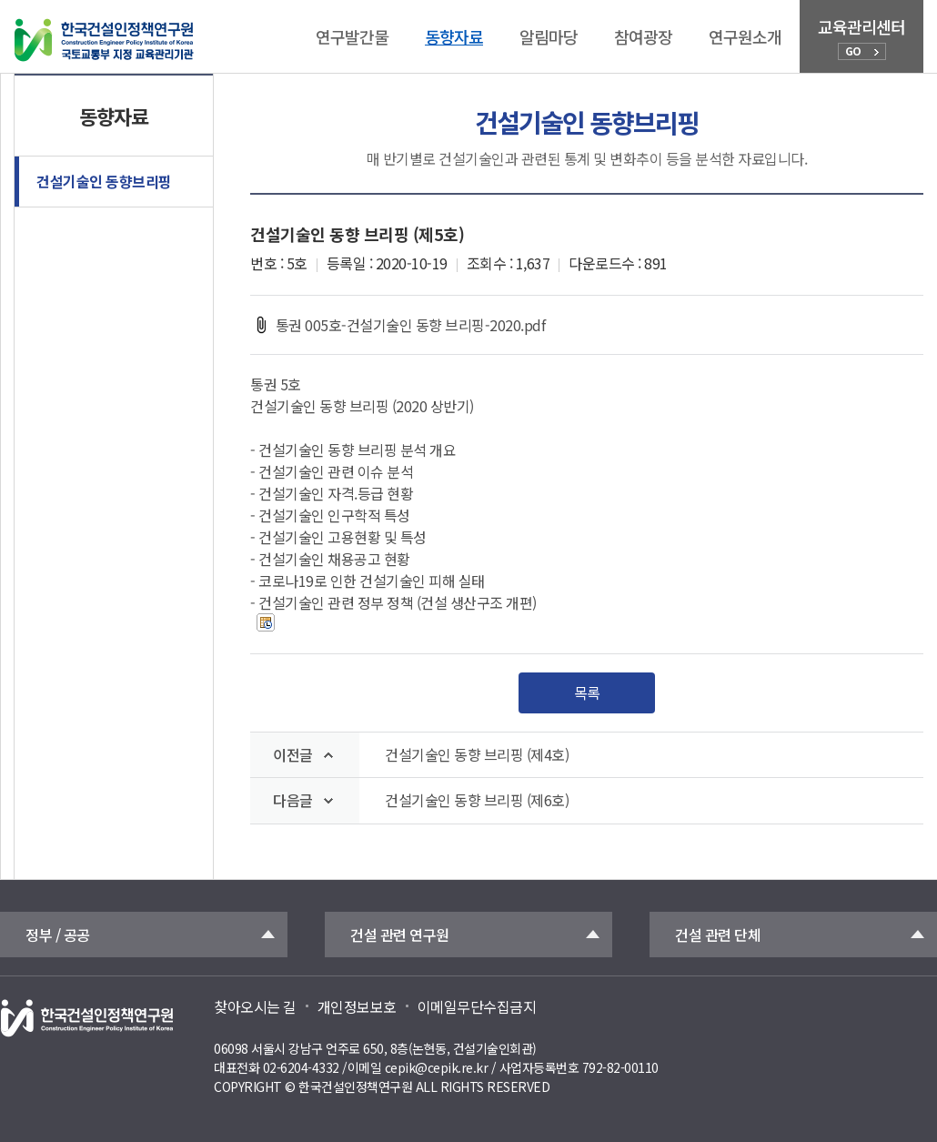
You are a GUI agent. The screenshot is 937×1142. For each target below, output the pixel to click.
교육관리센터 (861, 37)
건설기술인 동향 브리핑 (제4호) (477, 754)
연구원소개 (745, 36)
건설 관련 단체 (718, 934)
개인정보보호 (357, 1006)
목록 (587, 692)
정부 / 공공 (57, 934)
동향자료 (454, 36)
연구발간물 (352, 36)
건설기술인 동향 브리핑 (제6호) (477, 800)
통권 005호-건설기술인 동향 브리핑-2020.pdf (397, 325)
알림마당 (548, 36)
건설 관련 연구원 (399, 934)
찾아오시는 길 (255, 1006)
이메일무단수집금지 (477, 1006)
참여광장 (643, 36)
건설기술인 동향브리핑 (104, 181)
